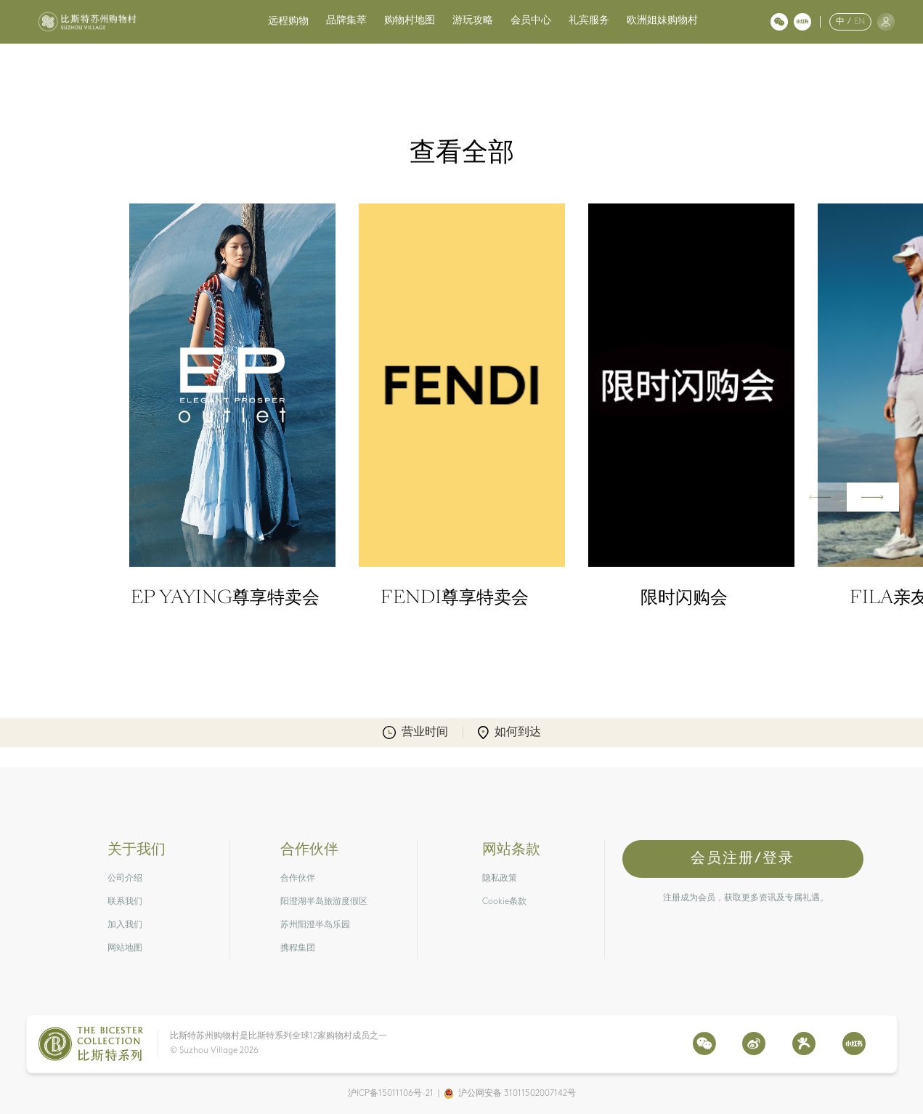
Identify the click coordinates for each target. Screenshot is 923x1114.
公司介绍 (124, 878)
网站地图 (124, 948)
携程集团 (297, 948)
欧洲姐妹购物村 (662, 20)
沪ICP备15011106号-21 (391, 1093)
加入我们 (124, 925)
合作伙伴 (297, 878)
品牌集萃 (346, 20)
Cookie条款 (504, 901)
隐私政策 (499, 878)
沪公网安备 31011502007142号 (517, 1093)
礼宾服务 (589, 20)
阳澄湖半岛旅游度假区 (323, 901)
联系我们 (124, 901)
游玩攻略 (472, 20)
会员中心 (531, 20)
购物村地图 (409, 20)
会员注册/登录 (742, 859)
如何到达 (509, 732)
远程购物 (288, 21)
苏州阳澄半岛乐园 (315, 925)
